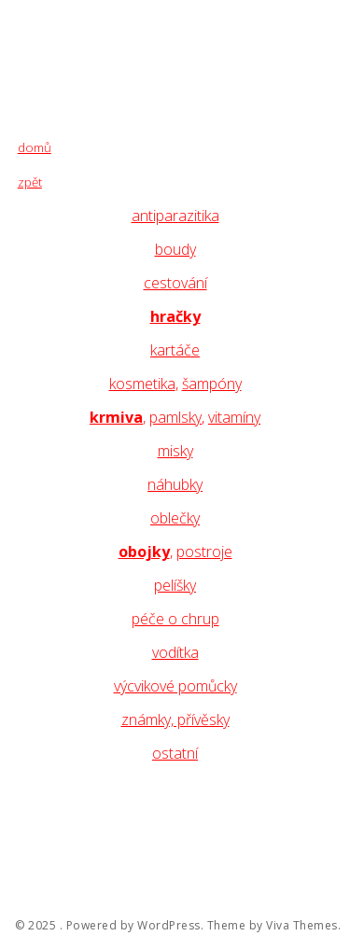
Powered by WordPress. (135, 925)
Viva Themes (302, 925)
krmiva (116, 417)
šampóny (212, 383)
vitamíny (234, 417)
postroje (204, 551)
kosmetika (142, 383)
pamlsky (175, 417)
